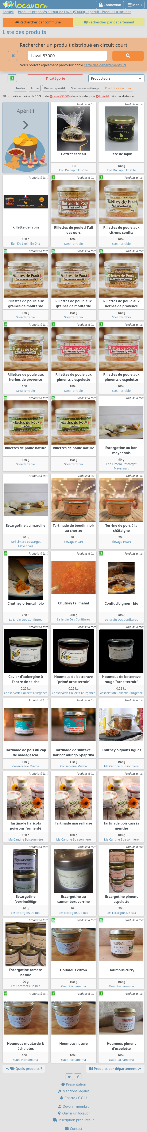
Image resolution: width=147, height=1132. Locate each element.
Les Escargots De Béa (25, 913)
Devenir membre (73, 1106)
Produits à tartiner (118, 88)
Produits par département (115, 1068)
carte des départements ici (105, 65)
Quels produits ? (23, 1068)
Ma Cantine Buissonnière (121, 766)
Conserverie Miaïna (25, 766)
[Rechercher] (128, 56)
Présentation (73, 1084)
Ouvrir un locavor (73, 1113)
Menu (135, 5)
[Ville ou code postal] (67, 56)
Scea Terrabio (73, 244)
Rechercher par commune (38, 22)
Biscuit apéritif (54, 88)
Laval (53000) (60, 96)
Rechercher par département (109, 22)
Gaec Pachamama (73, 986)
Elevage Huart (73, 542)
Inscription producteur (73, 1120)
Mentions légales (74, 1091)
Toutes (20, 88)
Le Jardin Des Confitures (25, 620)
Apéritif (102, 96)
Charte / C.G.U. (73, 1097)
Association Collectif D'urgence (121, 693)
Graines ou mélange (85, 88)
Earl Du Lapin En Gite (73, 170)
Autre (35, 88)
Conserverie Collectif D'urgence (25, 693)
